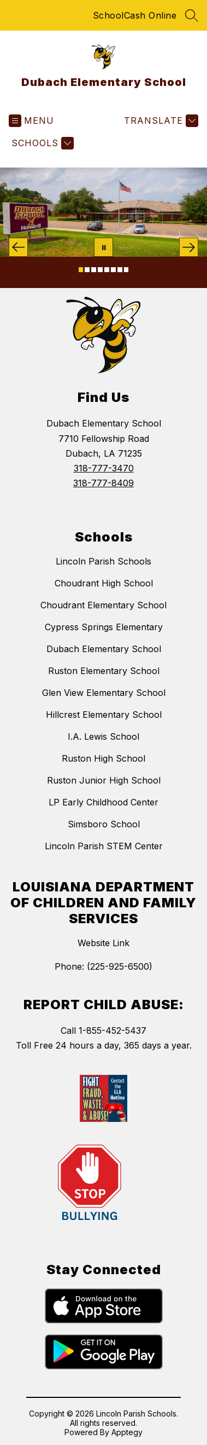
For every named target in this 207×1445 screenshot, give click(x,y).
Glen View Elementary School (103, 692)
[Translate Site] (159, 121)
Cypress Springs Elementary (104, 626)
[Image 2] (87, 269)
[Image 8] (126, 269)
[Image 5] (106, 269)
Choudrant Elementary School (103, 605)
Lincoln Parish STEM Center (104, 845)
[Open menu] (31, 121)
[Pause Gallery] (103, 247)
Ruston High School (103, 758)
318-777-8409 (103, 482)
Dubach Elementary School (103, 648)
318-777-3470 (104, 468)
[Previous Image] (18, 247)
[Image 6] (113, 269)
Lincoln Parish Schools (103, 561)
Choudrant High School (104, 583)
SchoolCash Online (135, 15)
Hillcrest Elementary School (104, 714)
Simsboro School (104, 824)
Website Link (103, 942)
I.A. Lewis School (103, 736)
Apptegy (127, 1432)
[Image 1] (81, 269)
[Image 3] (93, 269)
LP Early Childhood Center (103, 802)
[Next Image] (188, 247)
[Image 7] (119, 269)
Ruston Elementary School (103, 670)
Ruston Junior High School (104, 780)
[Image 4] (100, 269)
